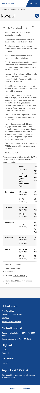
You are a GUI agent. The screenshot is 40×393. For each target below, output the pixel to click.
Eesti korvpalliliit (20, 276)
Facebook (5, 351)
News (4, 363)
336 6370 (5, 318)
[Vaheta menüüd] (36, 3)
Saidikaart (26, 388)
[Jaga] (37, 16)
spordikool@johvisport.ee (11, 322)
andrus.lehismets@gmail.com (23, 146)
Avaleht (4, 9)
